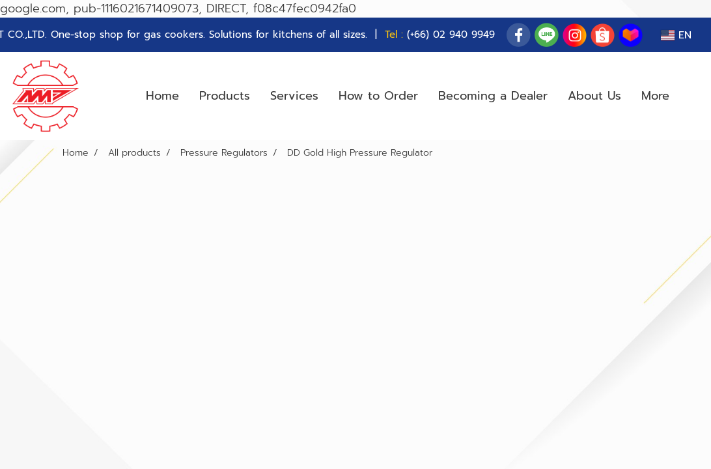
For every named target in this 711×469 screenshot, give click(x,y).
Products (224, 96)
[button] (691, 96)
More (655, 96)
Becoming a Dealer (493, 96)
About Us (594, 96)
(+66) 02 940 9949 (451, 34)
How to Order (378, 96)
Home (162, 96)
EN (676, 35)
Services (294, 96)
